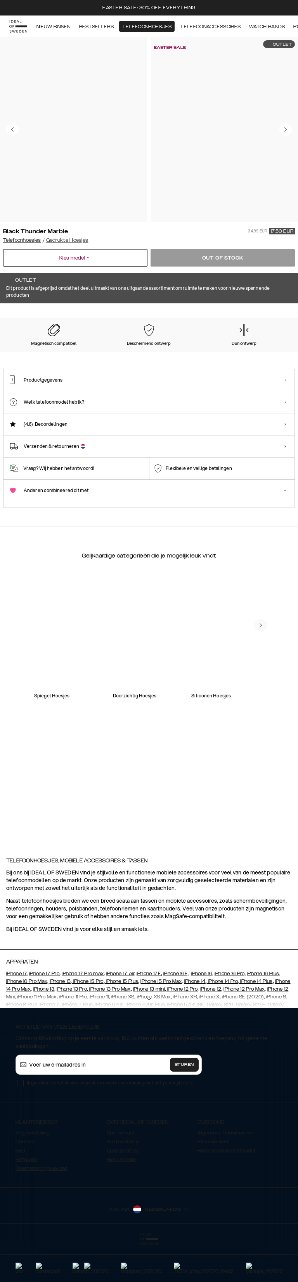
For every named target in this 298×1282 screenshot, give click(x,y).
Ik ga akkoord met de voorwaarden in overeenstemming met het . (110, 1121)
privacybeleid (177, 1121)
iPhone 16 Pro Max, (27, 1020)
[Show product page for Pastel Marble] (21, 352)
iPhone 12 (210, 1028)
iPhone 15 (60, 1020)
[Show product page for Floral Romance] (223, 352)
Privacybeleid (213, 1180)
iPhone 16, (202, 1012)
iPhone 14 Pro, (222, 1020)
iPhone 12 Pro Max (244, 1028)
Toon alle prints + (275, 314)
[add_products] (81, 696)
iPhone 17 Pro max (83, 1012)
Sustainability (123, 1180)
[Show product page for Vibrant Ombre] (183, 352)
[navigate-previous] (261, 798)
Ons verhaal (120, 1171)
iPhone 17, (17, 1012)
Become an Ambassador (227, 1189)
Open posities (123, 1189)
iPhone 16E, (176, 1012)
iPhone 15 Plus (122, 1020)
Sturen (184, 1103)
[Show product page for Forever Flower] (62, 352)
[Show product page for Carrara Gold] (142, 352)
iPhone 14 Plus (256, 1020)
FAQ (20, 1189)
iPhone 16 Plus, (263, 1012)
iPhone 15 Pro (87, 1020)
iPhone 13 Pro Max (109, 1028)
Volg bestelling (33, 1171)
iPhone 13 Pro (72, 1028)
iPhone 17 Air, (120, 1012)
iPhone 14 (195, 1020)
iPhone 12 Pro (182, 1028)
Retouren (26, 1198)
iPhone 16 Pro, (230, 1012)
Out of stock (223, 258)
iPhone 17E (149, 1012)
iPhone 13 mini (149, 1028)
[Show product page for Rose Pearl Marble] (102, 352)
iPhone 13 (43, 1028)
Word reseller (122, 1198)
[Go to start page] (18, 26)
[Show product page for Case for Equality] (263, 352)
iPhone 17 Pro (44, 1012)
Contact (25, 1180)
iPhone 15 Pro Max (161, 1020)
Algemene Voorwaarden (225, 1171)
